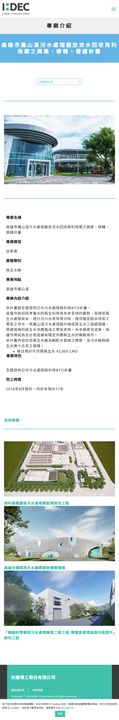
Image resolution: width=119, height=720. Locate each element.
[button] (8, 149)
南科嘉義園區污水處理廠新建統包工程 (36, 503)
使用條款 (37, 690)
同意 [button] (60, 713)
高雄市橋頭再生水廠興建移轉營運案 (34, 568)
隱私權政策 (17, 690)
